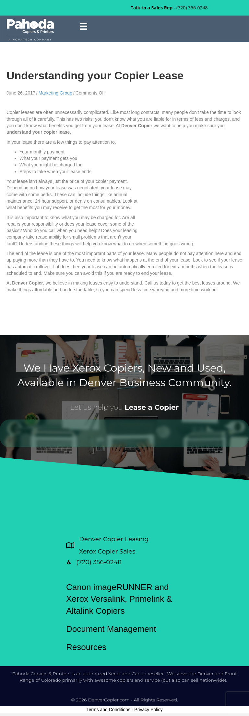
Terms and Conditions (108, 709)
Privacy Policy (148, 709)
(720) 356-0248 (192, 8)
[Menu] (84, 26)
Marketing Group (55, 92)
